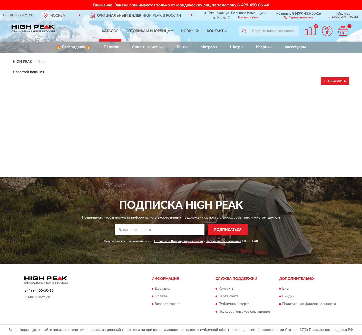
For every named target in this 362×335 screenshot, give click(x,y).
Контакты (217, 31)
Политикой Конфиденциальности (178, 241)
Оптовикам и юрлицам (149, 31)
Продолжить (335, 81)
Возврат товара (167, 304)
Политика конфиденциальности (309, 304)
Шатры (236, 47)
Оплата (161, 296)
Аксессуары (295, 47)
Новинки (190, 31)
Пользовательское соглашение (244, 311)
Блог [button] (286, 288)
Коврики (264, 47)
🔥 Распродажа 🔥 (73, 47)
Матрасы (208, 47)
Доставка (162, 288)
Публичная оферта (234, 304)
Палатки (111, 47)
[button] (298, 17)
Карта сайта (229, 296)
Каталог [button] (110, 31)
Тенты (182, 47)
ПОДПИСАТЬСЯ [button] (228, 230)
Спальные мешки (148, 47)
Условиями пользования (223, 241)
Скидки (288, 296)
